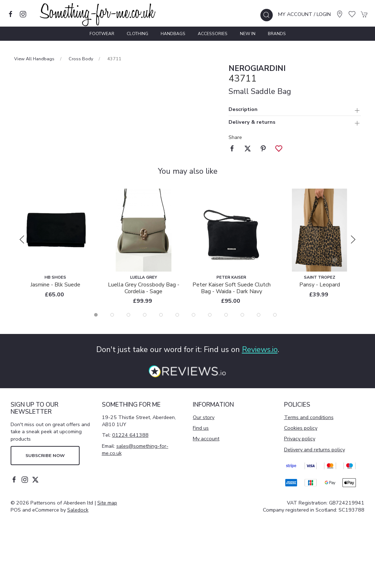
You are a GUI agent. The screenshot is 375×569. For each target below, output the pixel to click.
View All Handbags (34, 59)
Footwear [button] (102, 34)
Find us (201, 427)
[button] (266, 15)
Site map (107, 502)
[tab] (96, 315)
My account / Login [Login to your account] (304, 14)
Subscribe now (45, 455)
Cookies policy (300, 427)
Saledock (77, 509)
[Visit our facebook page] (10, 14)
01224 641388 (130, 435)
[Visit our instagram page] (23, 14)
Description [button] (243, 110)
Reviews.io (260, 349)
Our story (203, 417)
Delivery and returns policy (314, 449)
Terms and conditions (309, 417)
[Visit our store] (339, 14)
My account (206, 438)
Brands (277, 34)
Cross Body (81, 59)
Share (235, 137)
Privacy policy (299, 438)
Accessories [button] (212, 34)
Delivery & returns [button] (252, 122)
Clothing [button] (137, 34)
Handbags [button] (173, 34)
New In (247, 34)
